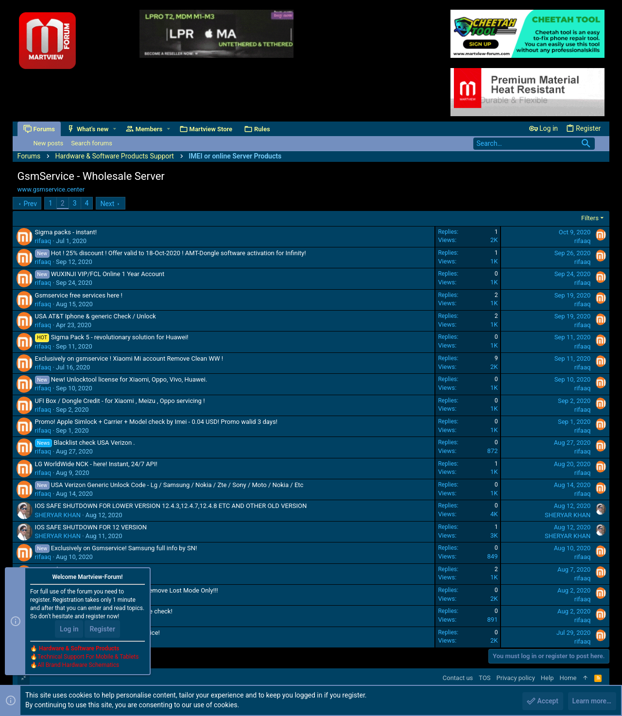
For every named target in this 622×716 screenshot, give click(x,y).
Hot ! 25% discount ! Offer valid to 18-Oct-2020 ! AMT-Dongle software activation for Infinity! (178, 253)
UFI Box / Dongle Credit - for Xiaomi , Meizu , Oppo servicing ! (120, 400)
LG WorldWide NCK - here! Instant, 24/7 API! (96, 464)
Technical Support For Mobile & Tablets (87, 657)
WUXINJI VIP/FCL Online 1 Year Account (107, 274)
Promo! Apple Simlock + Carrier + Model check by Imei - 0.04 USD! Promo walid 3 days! (156, 421)
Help (547, 677)
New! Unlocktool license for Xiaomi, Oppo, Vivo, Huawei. (129, 379)
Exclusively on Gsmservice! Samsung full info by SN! (124, 548)
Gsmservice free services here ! (78, 295)
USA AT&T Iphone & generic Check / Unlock (95, 316)
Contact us (458, 677)
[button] (114, 129)
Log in (69, 629)
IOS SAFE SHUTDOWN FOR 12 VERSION (91, 527)
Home (567, 677)
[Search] (534, 144)
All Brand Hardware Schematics (78, 665)
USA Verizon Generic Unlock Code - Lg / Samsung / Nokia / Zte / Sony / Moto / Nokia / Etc (177, 485)
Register (102, 629)
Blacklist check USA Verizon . (94, 442)
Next (107, 204)
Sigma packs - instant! (66, 232)
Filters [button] (590, 218)
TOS (484, 677)
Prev (30, 204)
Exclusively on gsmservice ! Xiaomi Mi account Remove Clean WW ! (129, 358)
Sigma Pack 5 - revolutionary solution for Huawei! (120, 337)
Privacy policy (516, 677)
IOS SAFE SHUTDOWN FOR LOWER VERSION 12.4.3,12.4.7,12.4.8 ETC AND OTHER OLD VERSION (171, 505)
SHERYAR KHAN (58, 515)
